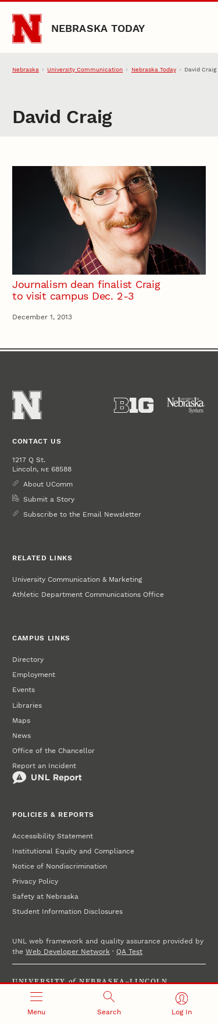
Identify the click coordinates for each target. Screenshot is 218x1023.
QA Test (129, 952)
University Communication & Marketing (77, 579)
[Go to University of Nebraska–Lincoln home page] (27, 29)
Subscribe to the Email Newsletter (82, 514)
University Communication (85, 69)
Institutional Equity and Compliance (73, 851)
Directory (28, 659)
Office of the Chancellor (53, 751)
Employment (33, 675)
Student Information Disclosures (67, 911)
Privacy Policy (35, 881)
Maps (21, 720)
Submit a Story (48, 499)
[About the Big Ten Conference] (133, 405)
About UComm (48, 484)
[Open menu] (36, 1003)
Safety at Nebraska (45, 896)
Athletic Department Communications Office (88, 594)
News (21, 736)
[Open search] (109, 1003)
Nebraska (25, 69)
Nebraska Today (98, 28)
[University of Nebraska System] (186, 405)
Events (23, 690)
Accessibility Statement (52, 836)
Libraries (27, 705)
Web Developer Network (68, 952)
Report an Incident (47, 773)
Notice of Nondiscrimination (59, 866)
